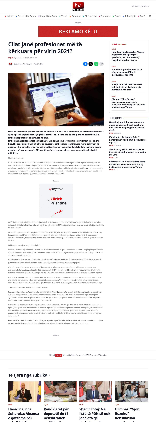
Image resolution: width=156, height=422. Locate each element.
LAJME (10, 58)
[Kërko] (150, 16)
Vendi (63, 16)
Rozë (141, 16)
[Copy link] (101, 64)
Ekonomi (75, 16)
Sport (116, 16)
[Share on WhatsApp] (96, 64)
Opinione (104, 16)
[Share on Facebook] (85, 64)
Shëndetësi (89, 16)
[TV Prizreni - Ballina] (78, 6)
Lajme (9, 16)
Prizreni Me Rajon (26, 16)
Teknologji (129, 16)
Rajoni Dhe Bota (48, 16)
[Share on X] (90, 64)
